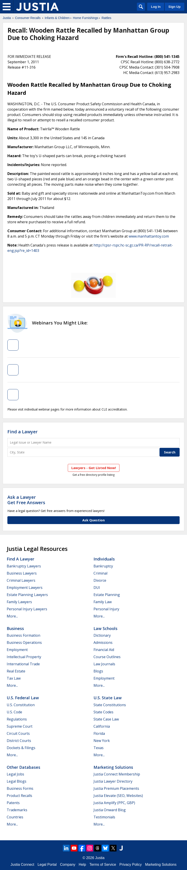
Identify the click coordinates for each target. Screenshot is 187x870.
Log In (156, 6)
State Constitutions (110, 704)
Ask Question (93, 520)
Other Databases (23, 767)
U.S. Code (14, 712)
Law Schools (105, 628)
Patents (13, 802)
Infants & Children (57, 18)
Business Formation (23, 635)
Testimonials (104, 817)
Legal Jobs (15, 774)
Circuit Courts (18, 733)
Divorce (100, 580)
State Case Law (106, 719)
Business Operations (24, 642)
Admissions (103, 642)
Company (67, 864)
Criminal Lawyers (21, 580)
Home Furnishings (85, 18)
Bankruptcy (103, 566)
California (102, 726)
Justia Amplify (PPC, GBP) (114, 802)
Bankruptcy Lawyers (24, 566)
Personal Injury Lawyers (27, 609)
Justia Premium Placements (116, 788)
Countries (15, 817)
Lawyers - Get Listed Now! (93, 468)
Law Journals (104, 663)
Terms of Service (102, 864)
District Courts (19, 740)
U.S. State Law (108, 697)
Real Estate (16, 671)
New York (102, 740)
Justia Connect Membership (117, 774)
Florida (99, 733)
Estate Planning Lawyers (27, 594)
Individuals (104, 559)
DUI (97, 587)
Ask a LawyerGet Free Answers (26, 500)
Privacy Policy (130, 864)
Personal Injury (106, 609)
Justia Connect (22, 864)
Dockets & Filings (21, 747)
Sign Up (174, 6)
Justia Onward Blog (110, 809)
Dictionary (102, 635)
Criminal (100, 573)
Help (82, 864)
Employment (17, 649)
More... (12, 616)
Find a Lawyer (22, 432)
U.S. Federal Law (23, 697)
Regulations (17, 719)
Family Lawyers (19, 601)
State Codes (103, 712)
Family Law (103, 601)
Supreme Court (19, 726)
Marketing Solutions (113, 767)
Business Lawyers (22, 573)
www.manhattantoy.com (149, 236)
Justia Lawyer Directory (113, 781)
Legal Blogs (16, 781)
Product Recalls (19, 795)
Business (15, 628)
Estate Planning (107, 594)
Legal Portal (47, 864)
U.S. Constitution (21, 704)
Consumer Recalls (27, 18)
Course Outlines (107, 656)
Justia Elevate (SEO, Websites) (118, 795)
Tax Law (14, 678)
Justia (7, 18)
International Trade (23, 663)
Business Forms (20, 788)
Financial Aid (104, 649)
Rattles (106, 18)
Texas (99, 747)
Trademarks (17, 809)
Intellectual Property (24, 656)
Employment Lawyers (24, 587)
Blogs (98, 671)
